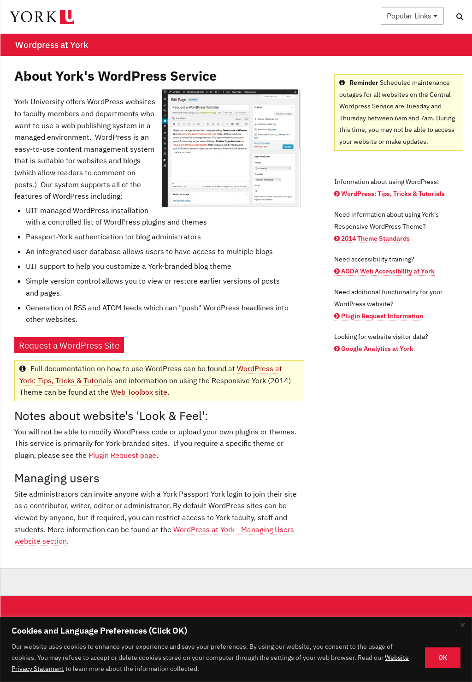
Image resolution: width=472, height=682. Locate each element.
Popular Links (412, 15)
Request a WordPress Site (69, 345)
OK (442, 657)
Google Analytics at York (373, 348)
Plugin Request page (122, 455)
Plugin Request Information (378, 316)
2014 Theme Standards (372, 238)
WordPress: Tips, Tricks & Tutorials (389, 194)
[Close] (462, 624)
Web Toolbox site (139, 392)
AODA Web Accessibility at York (384, 271)
